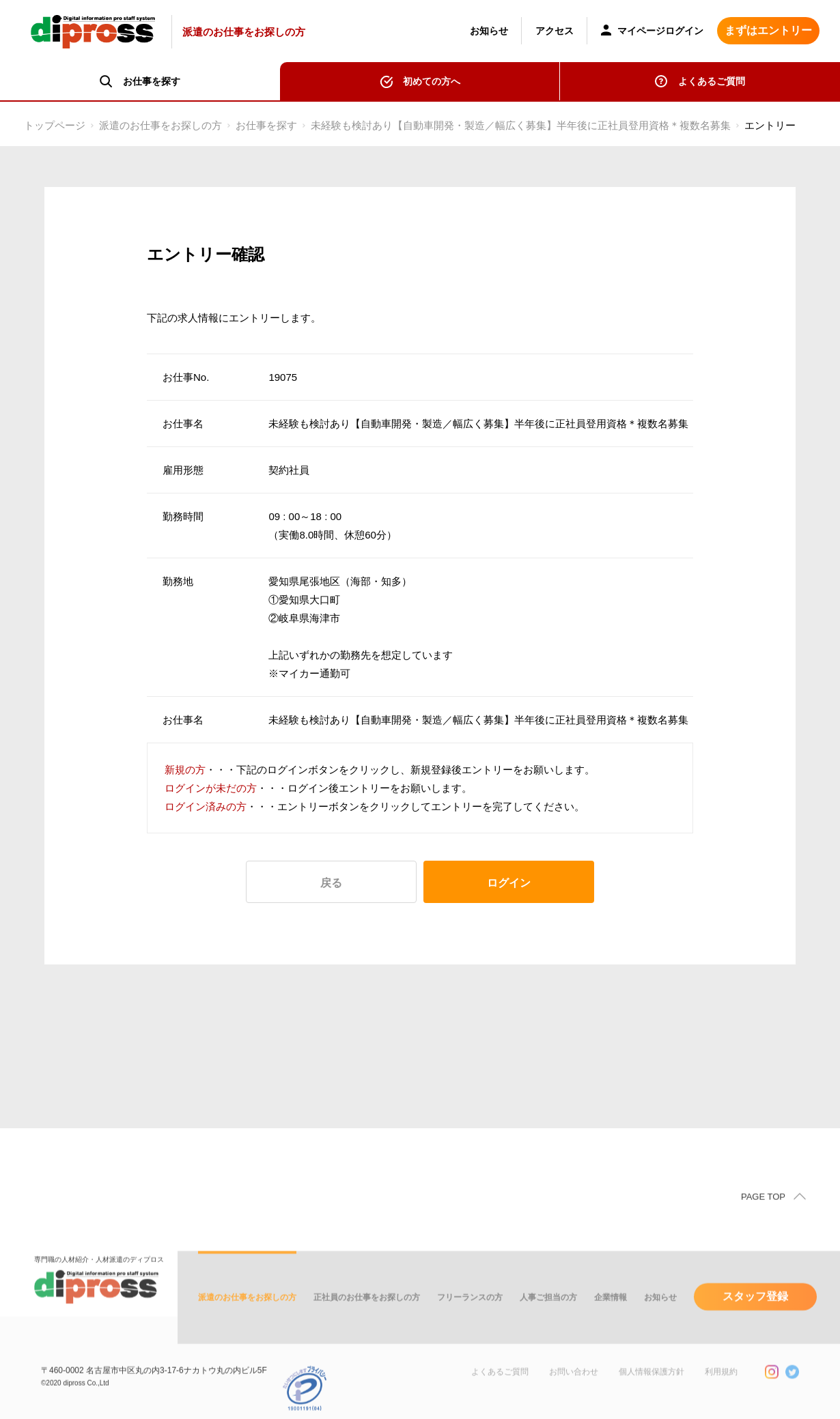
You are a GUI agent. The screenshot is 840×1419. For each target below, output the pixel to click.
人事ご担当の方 (548, 1312)
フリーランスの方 (470, 1312)
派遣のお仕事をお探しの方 (160, 125)
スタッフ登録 (755, 1311)
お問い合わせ (573, 1386)
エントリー (770, 125)
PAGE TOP (763, 1211)
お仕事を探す (266, 125)
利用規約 (721, 1386)
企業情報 (610, 1312)
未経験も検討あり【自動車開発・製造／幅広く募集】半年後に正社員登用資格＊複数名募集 (521, 125)
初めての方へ (431, 81)
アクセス (554, 30)
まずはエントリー (768, 30)
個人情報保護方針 (651, 1386)
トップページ (54, 125)
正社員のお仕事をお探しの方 (366, 1312)
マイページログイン (652, 32)
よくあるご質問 (711, 81)
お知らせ (489, 30)
